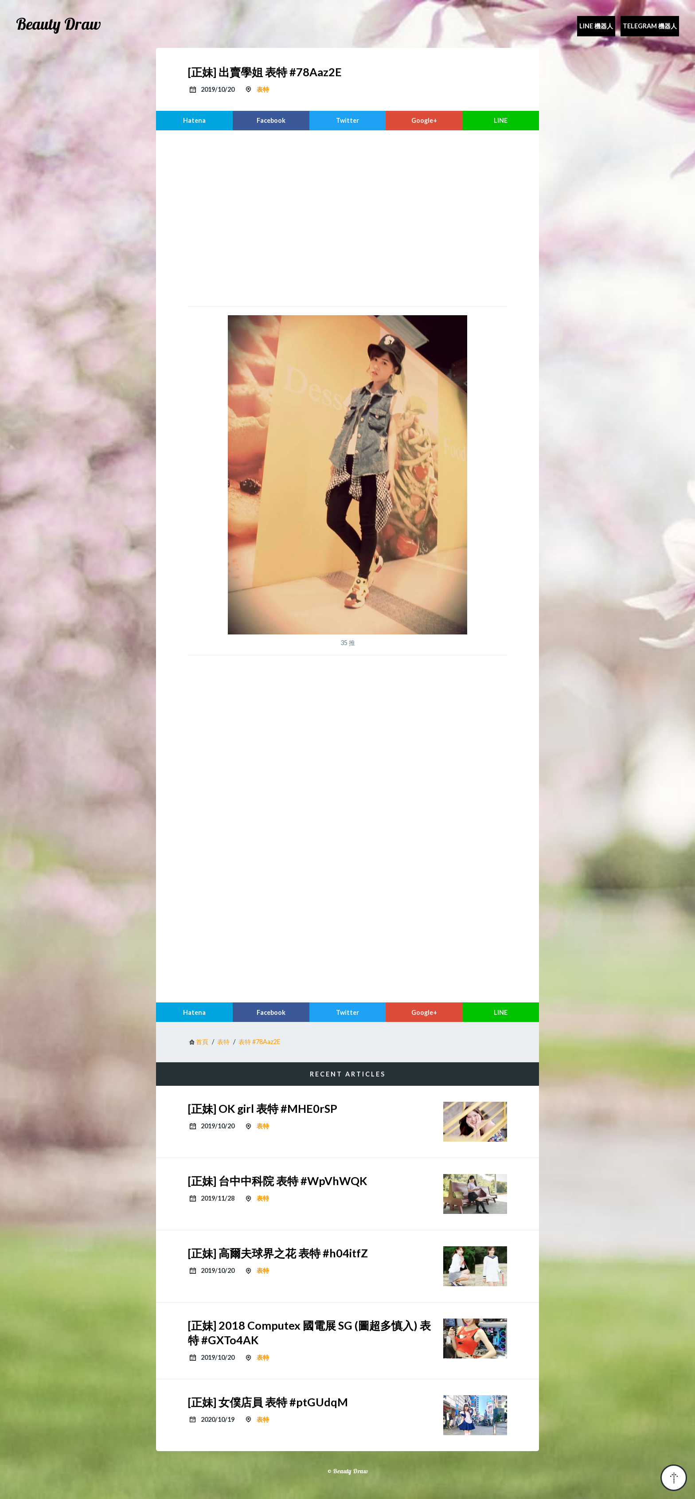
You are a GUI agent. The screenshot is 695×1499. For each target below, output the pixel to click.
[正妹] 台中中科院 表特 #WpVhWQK (277, 1180)
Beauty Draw (58, 24)
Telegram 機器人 (650, 26)
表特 (263, 89)
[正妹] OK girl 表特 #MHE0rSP (262, 1108)
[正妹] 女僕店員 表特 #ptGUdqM (268, 1402)
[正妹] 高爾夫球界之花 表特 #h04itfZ (278, 1253)
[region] (347, 217)
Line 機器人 (596, 26)
